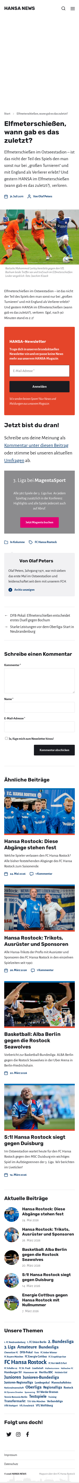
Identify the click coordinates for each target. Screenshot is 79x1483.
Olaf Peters (45, 196)
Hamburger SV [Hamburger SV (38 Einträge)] (13, 1372)
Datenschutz (11, 1464)
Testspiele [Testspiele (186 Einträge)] (38, 1396)
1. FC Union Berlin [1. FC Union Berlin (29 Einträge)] (36, 1342)
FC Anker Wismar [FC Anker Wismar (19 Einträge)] (48, 1352)
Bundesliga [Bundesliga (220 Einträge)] (49, 1347)
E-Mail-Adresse (14, 718)
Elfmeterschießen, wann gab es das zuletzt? (42, 113)
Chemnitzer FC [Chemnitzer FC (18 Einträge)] (11, 1352)
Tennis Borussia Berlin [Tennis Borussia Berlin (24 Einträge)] (15, 1397)
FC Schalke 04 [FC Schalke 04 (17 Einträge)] (10, 1368)
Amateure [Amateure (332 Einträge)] (27, 1347)
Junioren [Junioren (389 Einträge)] (12, 1377)
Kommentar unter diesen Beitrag (36, 445)
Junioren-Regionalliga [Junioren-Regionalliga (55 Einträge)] (18, 1382)
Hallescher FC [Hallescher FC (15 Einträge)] (67, 1368)
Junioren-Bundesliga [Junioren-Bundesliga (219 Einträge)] (41, 1377)
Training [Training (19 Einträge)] (52, 1397)
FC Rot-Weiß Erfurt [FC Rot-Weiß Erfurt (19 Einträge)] (57, 1363)
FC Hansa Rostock (46, 542)
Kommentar (12, 665)
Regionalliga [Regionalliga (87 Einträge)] (52, 1387)
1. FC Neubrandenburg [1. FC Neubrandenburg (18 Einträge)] (14, 1342)
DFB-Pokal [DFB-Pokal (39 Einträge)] (26, 1352)
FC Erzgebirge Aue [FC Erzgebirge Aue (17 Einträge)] (57, 1357)
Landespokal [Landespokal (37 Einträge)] (42, 1382)
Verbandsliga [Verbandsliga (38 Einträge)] (55, 1401)
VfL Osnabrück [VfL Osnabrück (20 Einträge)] (26, 1405)
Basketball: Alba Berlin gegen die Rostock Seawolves (32, 1040)
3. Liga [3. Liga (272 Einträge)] (10, 1347)
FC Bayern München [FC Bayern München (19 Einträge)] (13, 1357)
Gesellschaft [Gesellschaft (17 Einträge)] (37, 1368)
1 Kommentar (44, 873)
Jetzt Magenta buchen (39, 522)
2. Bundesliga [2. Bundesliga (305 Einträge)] (61, 1341)
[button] (63, 8)
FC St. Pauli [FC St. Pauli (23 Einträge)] (24, 1368)
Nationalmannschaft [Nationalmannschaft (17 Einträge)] (14, 1388)
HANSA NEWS (19, 8)
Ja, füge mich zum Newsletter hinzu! (29, 738)
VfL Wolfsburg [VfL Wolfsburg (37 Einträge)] (44, 1405)
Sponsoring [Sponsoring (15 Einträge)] (30, 1392)
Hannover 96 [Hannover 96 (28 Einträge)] (30, 1372)
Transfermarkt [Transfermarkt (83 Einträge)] (14, 1401)
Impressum (10, 1455)
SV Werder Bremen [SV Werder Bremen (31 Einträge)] (47, 1392)
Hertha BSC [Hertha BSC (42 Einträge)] (46, 1372)
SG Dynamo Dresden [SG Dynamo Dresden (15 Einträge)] (13, 1392)
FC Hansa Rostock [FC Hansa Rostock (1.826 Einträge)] (25, 1362)
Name (8, 699)
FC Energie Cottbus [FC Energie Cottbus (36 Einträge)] (36, 1356)
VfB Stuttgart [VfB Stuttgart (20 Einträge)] (11, 1405)
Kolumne (19, 542)
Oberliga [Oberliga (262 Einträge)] (33, 1387)
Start (7, 113)
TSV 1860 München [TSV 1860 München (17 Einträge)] (36, 1401)
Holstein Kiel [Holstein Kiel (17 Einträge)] (61, 1372)
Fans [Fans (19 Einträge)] (36, 1352)
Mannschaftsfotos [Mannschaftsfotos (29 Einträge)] (61, 1382)
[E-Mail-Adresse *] (39, 371)
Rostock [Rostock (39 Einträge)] (68, 1387)
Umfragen (14, 460)
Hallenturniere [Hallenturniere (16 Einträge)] (52, 1368)
